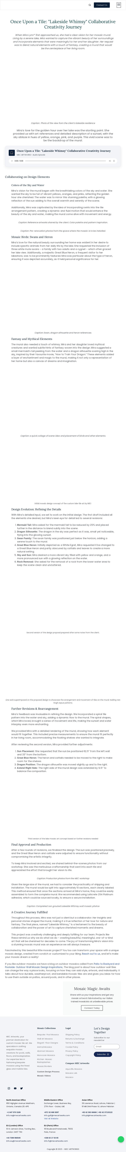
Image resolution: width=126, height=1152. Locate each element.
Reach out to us (91, 953)
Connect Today (92, 1008)
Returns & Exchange (75, 1038)
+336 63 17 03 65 (51, 1138)
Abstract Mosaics (45, 1051)
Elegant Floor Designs (47, 1042)
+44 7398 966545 (13, 1138)
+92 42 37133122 (105, 1112)
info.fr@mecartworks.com (56, 1141)
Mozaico (69, 1077)
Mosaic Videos (44, 1076)
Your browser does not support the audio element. (63, 161)
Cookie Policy (72, 1047)
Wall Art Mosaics (45, 1038)
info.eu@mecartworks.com (18, 1141)
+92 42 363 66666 (89, 1112)
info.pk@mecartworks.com (94, 1115)
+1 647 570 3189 (14, 1112)
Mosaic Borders (44, 1066)
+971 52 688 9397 (51, 1112)
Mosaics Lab (71, 1073)
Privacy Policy (72, 1051)
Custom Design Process (48, 1072)
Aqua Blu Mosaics (74, 1069)
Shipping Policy (73, 1034)
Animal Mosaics (44, 1047)
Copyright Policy (73, 1055)
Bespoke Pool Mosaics (48, 1034)
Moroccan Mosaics (46, 1055)
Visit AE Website (51, 1118)
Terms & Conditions (75, 1042)
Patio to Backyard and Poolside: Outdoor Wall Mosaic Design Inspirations (62, 965)
